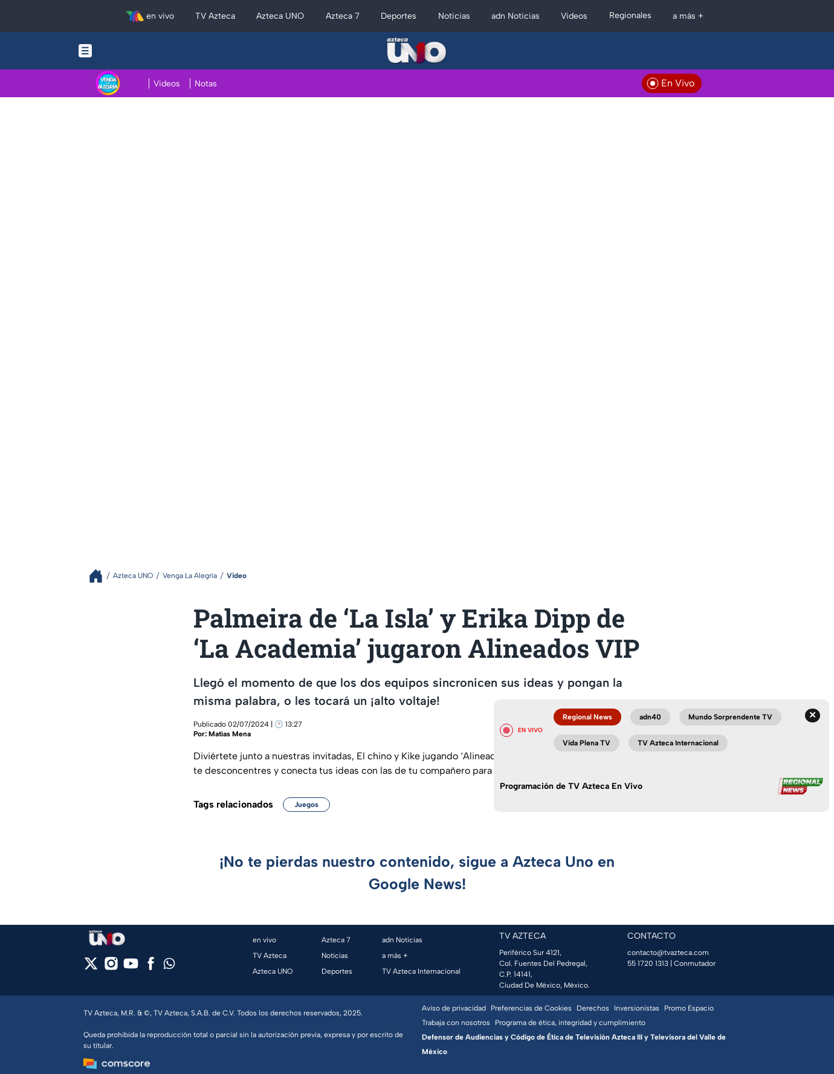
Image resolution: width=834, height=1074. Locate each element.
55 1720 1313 (647, 963)
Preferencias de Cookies (531, 1008)
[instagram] (110, 967)
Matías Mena (229, 734)
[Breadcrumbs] (100, 576)
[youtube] (130, 967)
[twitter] (91, 967)
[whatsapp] (169, 966)
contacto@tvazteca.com (668, 952)
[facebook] (150, 967)
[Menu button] (127, 51)
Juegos (306, 804)
